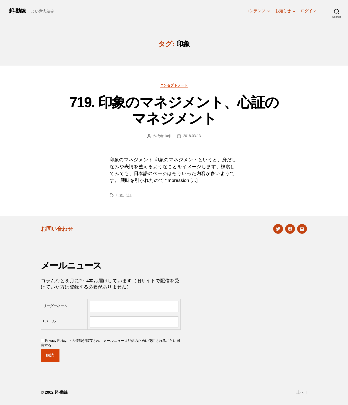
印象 (119, 195)
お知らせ (283, 11)
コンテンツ (255, 11)
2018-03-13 (192, 136)
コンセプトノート (174, 85)
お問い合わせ (57, 229)
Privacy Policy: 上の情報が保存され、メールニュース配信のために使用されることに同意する (110, 343)
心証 (128, 195)
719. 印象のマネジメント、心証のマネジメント (174, 110)
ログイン (308, 11)
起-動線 (17, 11)
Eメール (49, 321)
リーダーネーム (55, 306)
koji (167, 136)
